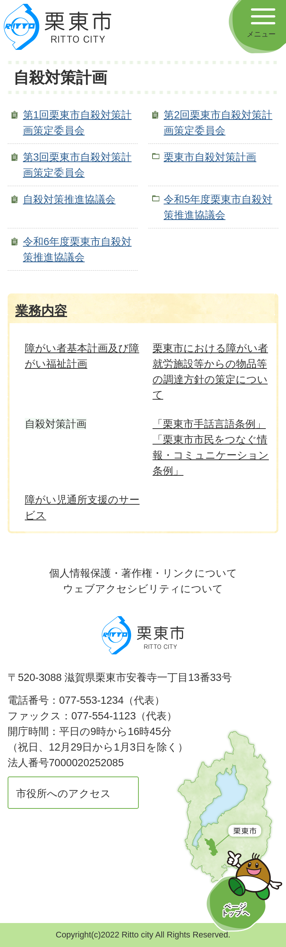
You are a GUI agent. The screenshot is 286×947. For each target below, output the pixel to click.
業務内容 (41, 310)
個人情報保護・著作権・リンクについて (143, 573)
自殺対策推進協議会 (69, 199)
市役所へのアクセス (63, 793)
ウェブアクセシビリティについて (143, 589)
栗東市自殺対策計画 (210, 157)
